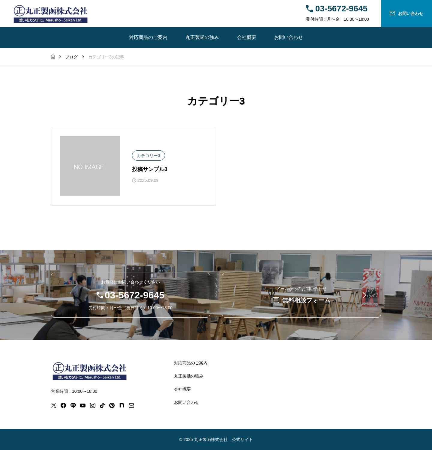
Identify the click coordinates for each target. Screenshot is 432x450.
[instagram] (92, 405)
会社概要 (246, 37)
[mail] (131, 405)
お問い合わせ (288, 37)
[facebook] (63, 405)
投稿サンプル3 (149, 169)
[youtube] (83, 405)
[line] (73, 405)
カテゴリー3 (148, 155)
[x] (53, 405)
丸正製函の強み (202, 37)
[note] (121, 405)
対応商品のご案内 (148, 37)
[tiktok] (102, 405)
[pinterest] (112, 405)
